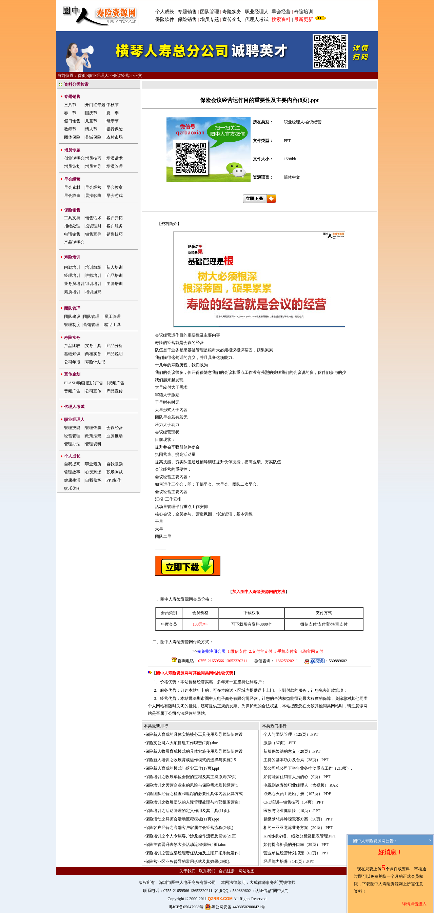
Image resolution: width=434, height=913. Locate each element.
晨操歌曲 (93, 195)
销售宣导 (93, 234)
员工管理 (112, 316)
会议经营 (121, 75)
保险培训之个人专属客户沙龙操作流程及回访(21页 (190, 836)
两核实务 (93, 353)
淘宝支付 (339, 624)
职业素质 (93, 464)
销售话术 (93, 218)
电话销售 (72, 234)
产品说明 (114, 353)
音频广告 (72, 391)
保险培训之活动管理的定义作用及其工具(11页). (187, 810)
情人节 (91, 129)
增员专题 (209, 19)
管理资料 (93, 444)
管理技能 (72, 427)
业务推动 (114, 435)
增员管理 (114, 166)
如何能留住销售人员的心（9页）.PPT (297, 776)
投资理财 (93, 226)
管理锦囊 (93, 427)
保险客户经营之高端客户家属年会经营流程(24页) (189, 827)
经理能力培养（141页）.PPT (288, 861)
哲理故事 (72, 472)
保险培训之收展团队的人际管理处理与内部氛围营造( (192, 802)
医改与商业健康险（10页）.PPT (291, 810)
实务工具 (93, 345)
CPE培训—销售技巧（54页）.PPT (293, 802)
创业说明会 (74, 158)
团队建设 (72, 316)
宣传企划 (231, 19)
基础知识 (72, 353)
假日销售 (72, 121)
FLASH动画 (74, 383)
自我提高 (72, 464)
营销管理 (91, 324)
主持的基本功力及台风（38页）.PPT (296, 759)
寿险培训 (303, 11)
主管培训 (114, 283)
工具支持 (72, 218)
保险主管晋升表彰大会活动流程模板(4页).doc (185, 844)
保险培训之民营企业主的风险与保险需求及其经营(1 (191, 785)
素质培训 (72, 291)
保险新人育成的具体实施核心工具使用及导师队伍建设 (194, 734)
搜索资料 (281, 19)
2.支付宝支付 (260, 651)
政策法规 (93, 435)
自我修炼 (93, 480)
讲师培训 (93, 275)
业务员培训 (74, 283)
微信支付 (308, 624)
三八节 (70, 104)
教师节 (70, 129)
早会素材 (72, 187)
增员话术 (114, 158)
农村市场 (114, 137)
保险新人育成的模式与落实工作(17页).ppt (182, 768)
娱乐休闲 (72, 488)
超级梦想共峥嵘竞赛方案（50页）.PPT (298, 819)
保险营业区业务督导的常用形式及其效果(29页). (187, 861)
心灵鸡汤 (93, 472)
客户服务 (114, 226)
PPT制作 (114, 480)
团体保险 (72, 137)
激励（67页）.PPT (279, 742)
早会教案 (114, 187)
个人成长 (164, 11)
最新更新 (303, 19)
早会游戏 (114, 195)
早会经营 (281, 11)
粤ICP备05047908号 (186, 907)
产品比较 (72, 345)
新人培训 (114, 267)
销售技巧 (114, 234)
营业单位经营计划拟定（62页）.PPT (296, 853)
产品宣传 (114, 391)
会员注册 (227, 871)
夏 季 (112, 112)
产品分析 (114, 345)
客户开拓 (114, 218)
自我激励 (114, 464)
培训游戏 (93, 291)
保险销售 (187, 19)
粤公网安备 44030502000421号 (234, 907)
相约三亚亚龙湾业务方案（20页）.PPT (298, 827)
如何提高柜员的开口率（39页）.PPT (296, 844)
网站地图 (246, 871)
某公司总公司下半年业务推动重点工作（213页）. (307, 768)
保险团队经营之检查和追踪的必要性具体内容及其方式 (194, 793)
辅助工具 (112, 324)
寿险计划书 (95, 362)
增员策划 (72, 166)
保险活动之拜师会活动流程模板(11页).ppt (182, 819)
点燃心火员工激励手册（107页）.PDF (297, 793)
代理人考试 (257, 19)
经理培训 (72, 275)
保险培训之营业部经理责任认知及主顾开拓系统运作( (192, 853)
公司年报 (72, 362)
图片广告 (95, 383)
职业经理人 (257, 11)
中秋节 (112, 104)
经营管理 (72, 435)
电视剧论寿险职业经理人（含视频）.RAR (300, 785)
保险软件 (164, 19)
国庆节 (91, 112)
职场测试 (114, 472)
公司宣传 (93, 391)
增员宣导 (93, 166)
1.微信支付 (237, 651)
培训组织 (93, 267)
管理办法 (72, 444)
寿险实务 (231, 11)
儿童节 (91, 121)
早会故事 (72, 195)
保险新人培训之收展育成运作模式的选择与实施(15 (190, 759)
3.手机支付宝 (285, 651)
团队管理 (209, 11)
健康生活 (72, 480)
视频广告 (116, 383)
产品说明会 (74, 242)
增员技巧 (93, 158)
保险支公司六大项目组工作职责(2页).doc (181, 742)
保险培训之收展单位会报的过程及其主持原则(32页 (190, 776)
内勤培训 (72, 267)
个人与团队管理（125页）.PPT (290, 734)
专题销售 (188, 11)
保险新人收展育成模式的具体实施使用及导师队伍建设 (194, 751)
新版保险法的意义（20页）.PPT (291, 751)
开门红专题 (95, 104)
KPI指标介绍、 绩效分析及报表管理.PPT (299, 836)
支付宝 (324, 624)
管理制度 (72, 324)
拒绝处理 (72, 226)
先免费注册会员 (211, 651)
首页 (82, 75)
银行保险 (114, 129)
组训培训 (93, 283)
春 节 (70, 112)
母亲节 (112, 121)
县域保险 (93, 137)
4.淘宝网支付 (311, 651)
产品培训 (114, 275)
